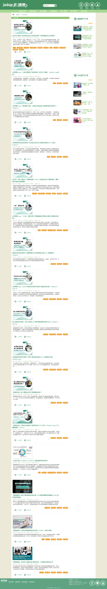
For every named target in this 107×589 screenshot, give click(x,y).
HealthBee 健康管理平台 (26, 462)
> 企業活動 (24, 14)
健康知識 (22, 11)
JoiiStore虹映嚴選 (87, 8)
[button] (55, 5)
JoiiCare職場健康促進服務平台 (27, 76)
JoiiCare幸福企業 (92, 8)
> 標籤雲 (17, 14)
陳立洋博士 (23, 37)
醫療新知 (37, 532)
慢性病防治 (37, 37)
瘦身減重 (43, 11)
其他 (39, 76)
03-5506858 (76, 579)
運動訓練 (33, 11)
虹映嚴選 (87, 5)
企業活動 (15, 18)
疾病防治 (37, 499)
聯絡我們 (31, 582)
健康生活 (32, 37)
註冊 (99, 8)
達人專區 (63, 11)
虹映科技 (51, 587)
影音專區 (74, 11)
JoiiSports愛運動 (81, 8)
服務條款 (17, 582)
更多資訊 (84, 11)
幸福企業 (92, 5)
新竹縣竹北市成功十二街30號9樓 (80, 582)
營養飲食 (53, 11)
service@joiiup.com (77, 581)
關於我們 (11, 582)
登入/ (97, 8)
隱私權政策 (25, 582)
